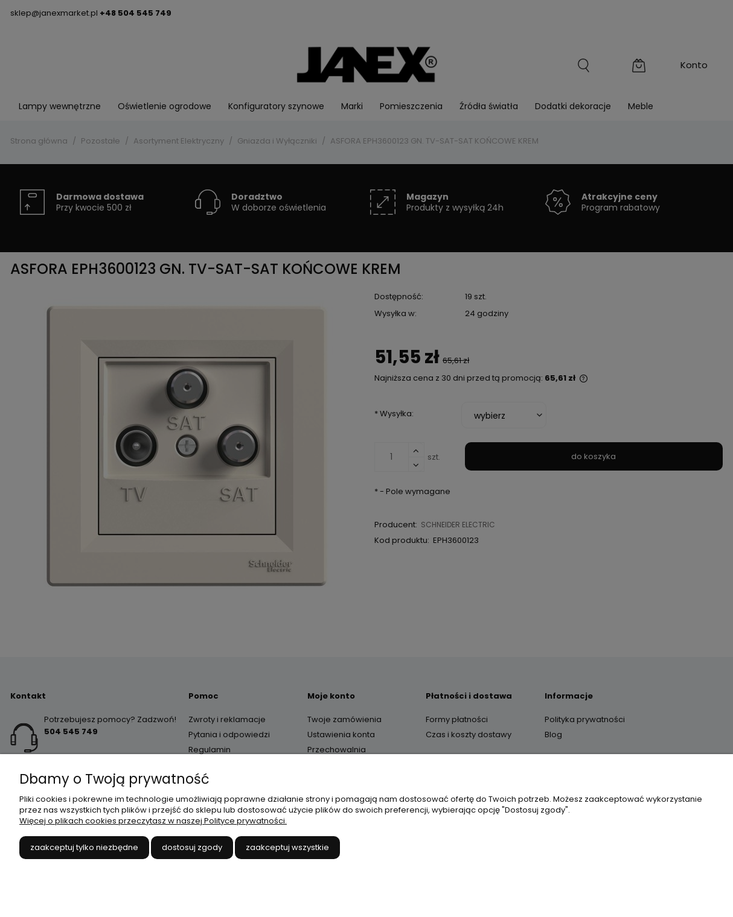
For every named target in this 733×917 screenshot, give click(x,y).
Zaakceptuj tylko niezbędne (84, 847)
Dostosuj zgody (192, 847)
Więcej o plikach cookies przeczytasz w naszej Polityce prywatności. (153, 821)
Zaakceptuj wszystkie (287, 847)
